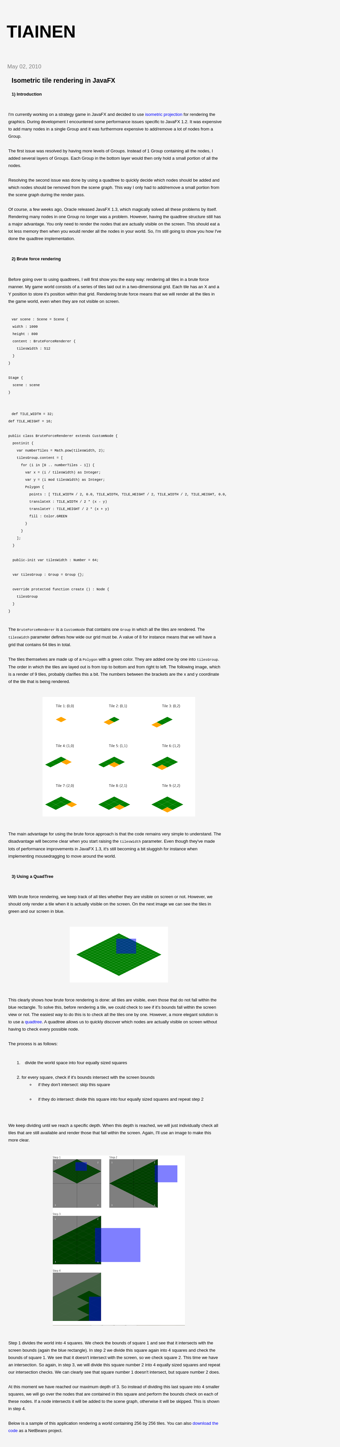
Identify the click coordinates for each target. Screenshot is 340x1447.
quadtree (33, 1020)
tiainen (41, 31)
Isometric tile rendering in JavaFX (63, 80)
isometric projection (163, 114)
